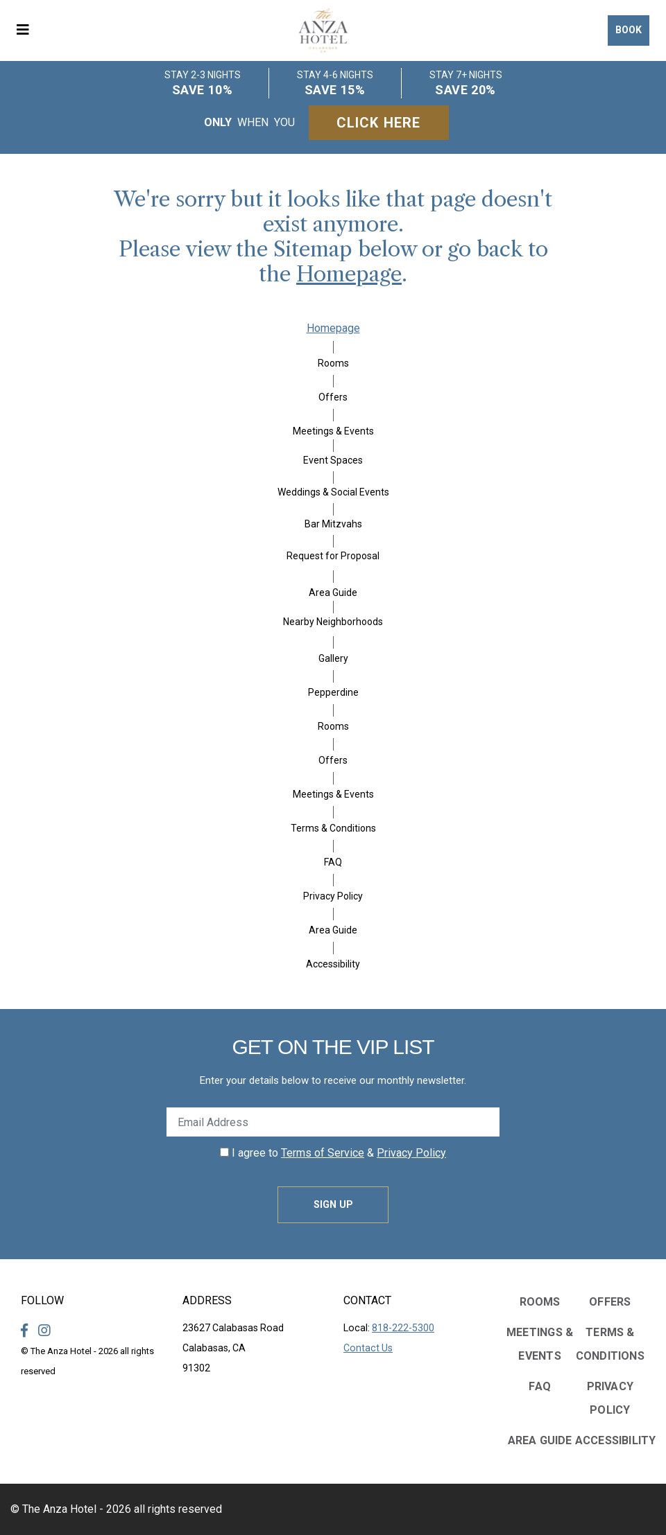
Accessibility (333, 964)
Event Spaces (333, 460)
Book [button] (628, 29)
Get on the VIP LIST (333, 1047)
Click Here (378, 122)
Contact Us (368, 1347)
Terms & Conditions (333, 828)
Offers (333, 397)
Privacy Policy (333, 896)
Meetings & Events (333, 431)
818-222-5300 (403, 1327)
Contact (367, 1300)
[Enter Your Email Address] (333, 1122)
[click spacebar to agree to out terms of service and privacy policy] (224, 1152)
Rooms (333, 363)
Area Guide (333, 592)
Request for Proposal (333, 555)
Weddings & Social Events (333, 492)
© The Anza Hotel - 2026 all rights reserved (116, 1509)
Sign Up (333, 1204)
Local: (388, 1327)
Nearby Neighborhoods (333, 621)
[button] (28, 30)
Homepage (349, 274)
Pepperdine (333, 692)
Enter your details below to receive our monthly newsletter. (333, 1080)
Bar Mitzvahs (333, 523)
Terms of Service (322, 1152)
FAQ (333, 862)
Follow (42, 1300)
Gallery (333, 658)
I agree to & (333, 1152)
